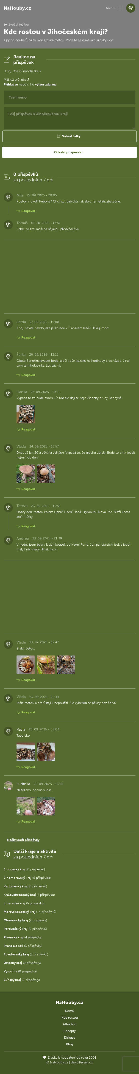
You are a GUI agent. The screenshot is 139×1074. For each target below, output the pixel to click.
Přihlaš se (11, 84)
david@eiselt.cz (82, 1062)
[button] (120, 8)
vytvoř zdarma (45, 84)
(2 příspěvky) (25, 920)
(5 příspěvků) (27, 878)
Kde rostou (69, 1018)
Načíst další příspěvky (23, 840)
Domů (69, 1011)
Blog (69, 1044)
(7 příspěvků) (29, 895)
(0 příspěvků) (24, 869)
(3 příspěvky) (23, 946)
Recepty (70, 1031)
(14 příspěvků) (30, 912)
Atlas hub (69, 1024)
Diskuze (69, 1038)
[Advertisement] (69, 276)
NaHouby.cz (17, 8)
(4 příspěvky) (23, 937)
